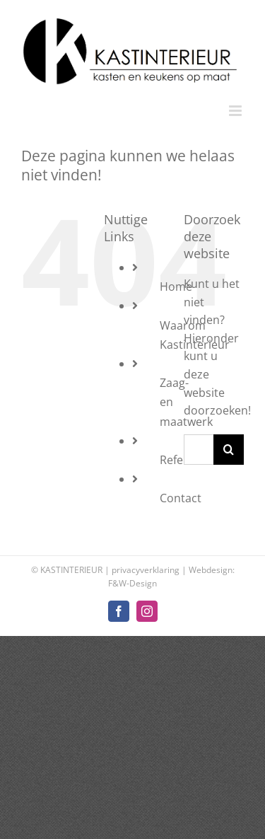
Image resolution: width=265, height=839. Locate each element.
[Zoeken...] (198, 449)
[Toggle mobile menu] (236, 110)
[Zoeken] (228, 449)
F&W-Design (132, 583)
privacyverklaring (145, 570)
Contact (180, 498)
